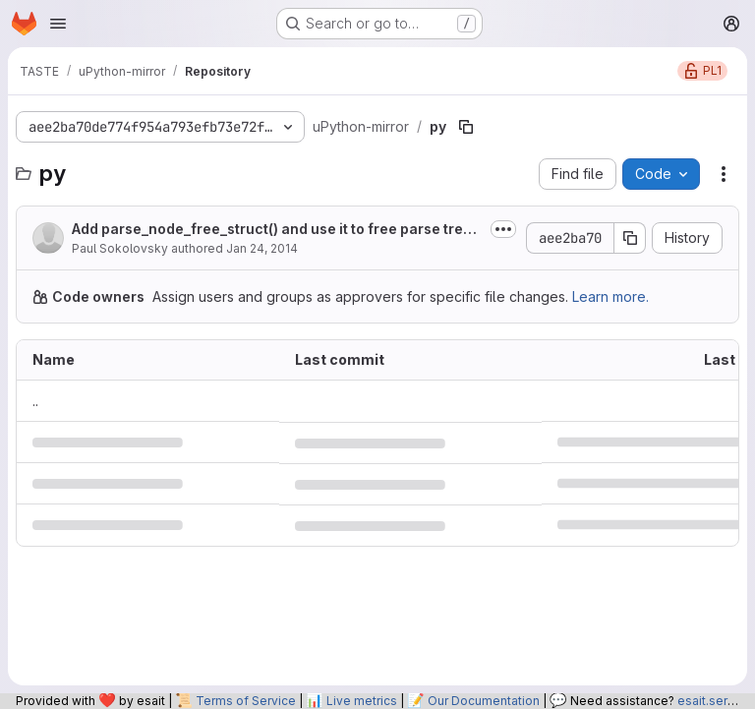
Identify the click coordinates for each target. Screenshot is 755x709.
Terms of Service (246, 700)
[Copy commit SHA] (630, 238)
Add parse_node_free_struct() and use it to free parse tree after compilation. (272, 229)
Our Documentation (484, 700)
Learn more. (610, 296)
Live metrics (361, 700)
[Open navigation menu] (58, 23)
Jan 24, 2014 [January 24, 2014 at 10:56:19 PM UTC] (262, 248)
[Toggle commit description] (503, 229)
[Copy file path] (466, 127)
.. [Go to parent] (35, 400)
